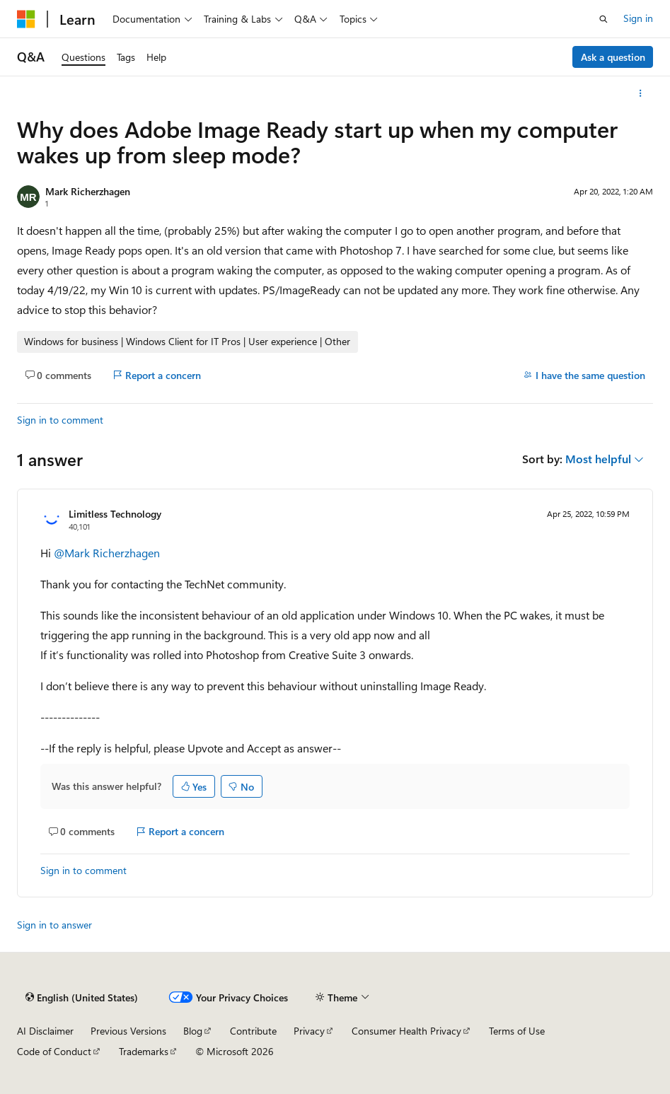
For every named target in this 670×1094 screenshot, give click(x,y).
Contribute (253, 1030)
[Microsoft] (26, 19)
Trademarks (143, 1051)
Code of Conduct (54, 1051)
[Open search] (603, 19)
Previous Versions (128, 1030)
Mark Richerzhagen (87, 191)
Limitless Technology (115, 513)
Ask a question (613, 57)
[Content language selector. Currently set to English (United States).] (81, 998)
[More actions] (640, 93)
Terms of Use (517, 1030)
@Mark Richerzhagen (107, 552)
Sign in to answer (54, 924)
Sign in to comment (60, 419)
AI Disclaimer (45, 1030)
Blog (192, 1030)
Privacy (309, 1030)
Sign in (638, 18)
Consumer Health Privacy (406, 1030)
